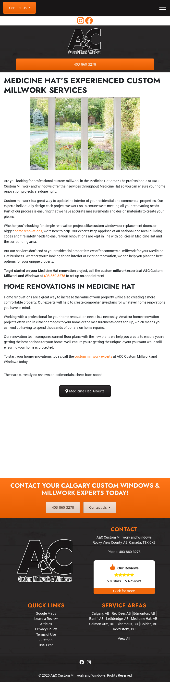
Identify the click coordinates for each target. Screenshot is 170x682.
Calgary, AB (100, 613)
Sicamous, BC (127, 624)
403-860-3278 (85, 64)
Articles (46, 624)
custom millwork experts (93, 356)
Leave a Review (46, 618)
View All (124, 638)
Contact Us (19, 7)
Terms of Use (46, 634)
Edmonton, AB (144, 613)
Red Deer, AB (121, 613)
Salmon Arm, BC (101, 624)
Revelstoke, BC (124, 629)
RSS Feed (46, 645)
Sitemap (45, 639)
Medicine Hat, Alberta (85, 391)
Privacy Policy (46, 629)
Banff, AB (96, 618)
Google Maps (46, 613)
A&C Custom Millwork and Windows (78, 675)
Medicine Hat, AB (144, 618)
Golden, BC (148, 624)
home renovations (28, 231)
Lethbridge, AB (117, 618)
